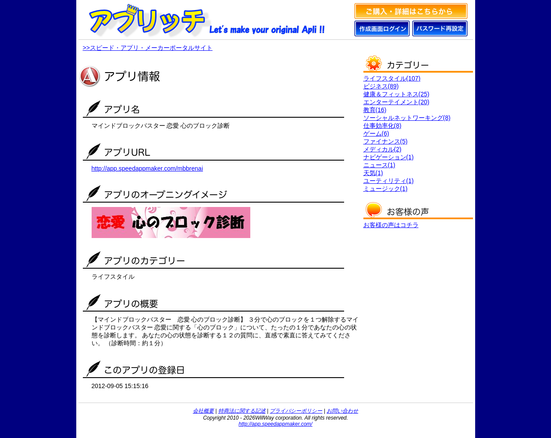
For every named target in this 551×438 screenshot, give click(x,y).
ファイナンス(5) (385, 141)
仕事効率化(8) (382, 125)
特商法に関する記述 (242, 411)
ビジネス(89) (381, 86)
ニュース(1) (379, 164)
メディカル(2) (382, 149)
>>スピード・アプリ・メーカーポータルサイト (148, 47)
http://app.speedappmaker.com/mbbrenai (147, 168)
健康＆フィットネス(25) (396, 94)
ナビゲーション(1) (388, 157)
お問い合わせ (342, 411)
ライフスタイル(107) (392, 78)
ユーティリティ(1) (388, 180)
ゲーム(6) (376, 133)
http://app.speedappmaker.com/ (275, 424)
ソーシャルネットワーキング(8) (407, 117)
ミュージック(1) (385, 188)
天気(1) (373, 172)
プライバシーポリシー (296, 411)
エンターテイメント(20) (396, 101)
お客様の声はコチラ (391, 224)
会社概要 (203, 411)
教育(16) (375, 109)
